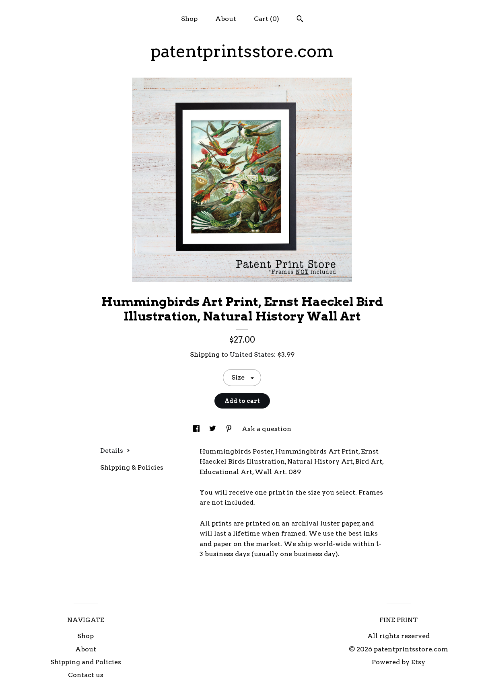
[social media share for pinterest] (230, 429)
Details (115, 450)
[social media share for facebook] (197, 429)
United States (252, 354)
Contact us (85, 675)
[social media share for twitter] (213, 429)
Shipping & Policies (131, 467)
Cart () (266, 19)
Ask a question (266, 429)
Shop (189, 19)
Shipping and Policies (85, 662)
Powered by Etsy (398, 662)
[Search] (300, 19)
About (225, 19)
